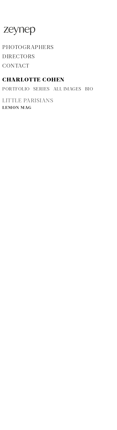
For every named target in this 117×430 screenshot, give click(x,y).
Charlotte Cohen (33, 80)
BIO (89, 89)
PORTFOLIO (16, 89)
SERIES (41, 89)
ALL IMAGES (67, 89)
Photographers (28, 47)
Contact (16, 66)
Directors (18, 57)
